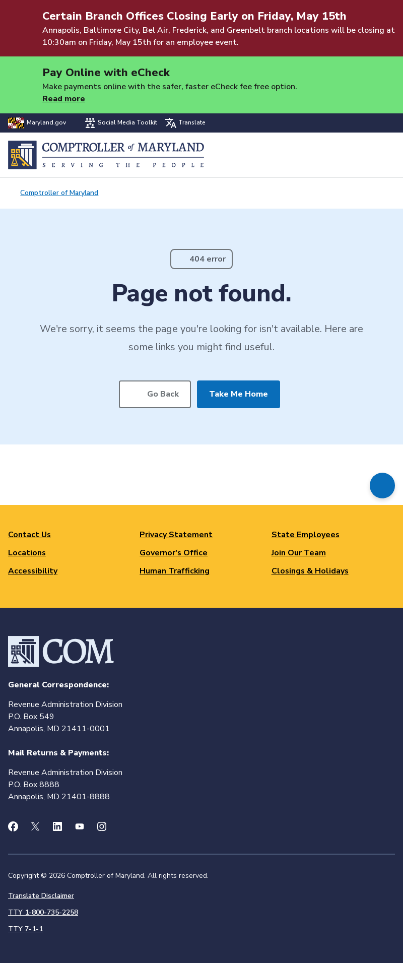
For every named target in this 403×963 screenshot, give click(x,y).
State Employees (306, 534)
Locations (27, 552)
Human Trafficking (175, 570)
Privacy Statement (176, 534)
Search (361, 155)
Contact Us (29, 534)
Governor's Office (174, 552)
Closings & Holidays (310, 570)
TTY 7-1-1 (25, 929)
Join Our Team (299, 552)
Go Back (163, 394)
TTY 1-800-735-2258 (43, 912)
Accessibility (32, 570)
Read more (63, 98)
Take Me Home (238, 394)
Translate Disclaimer (41, 896)
